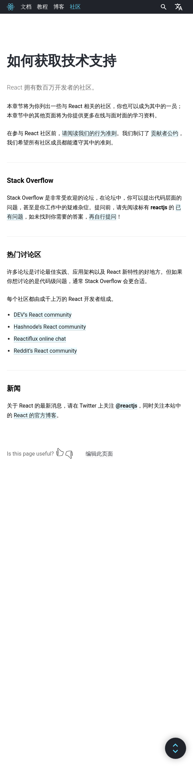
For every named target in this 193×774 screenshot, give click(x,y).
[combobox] (162, 6)
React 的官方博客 (35, 415)
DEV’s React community (43, 315)
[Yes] (60, 452)
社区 (75, 6)
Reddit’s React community (45, 351)
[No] (69, 452)
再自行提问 (102, 216)
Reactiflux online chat (40, 339)
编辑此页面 (99, 453)
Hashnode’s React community (50, 327)
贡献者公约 (164, 133)
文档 (26, 6)
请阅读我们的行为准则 (89, 133)
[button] (175, 748)
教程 (42, 6)
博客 (58, 6)
